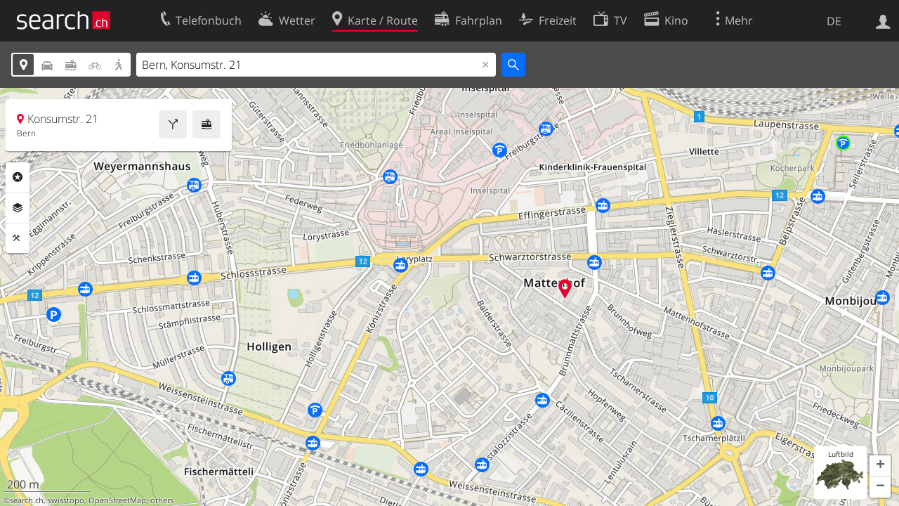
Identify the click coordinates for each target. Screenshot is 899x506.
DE (834, 21)
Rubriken (17, 177)
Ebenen (17, 208)
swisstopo (66, 500)
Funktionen (17, 238)
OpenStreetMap (117, 500)
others (161, 500)
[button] (880, 465)
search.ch (27, 500)
